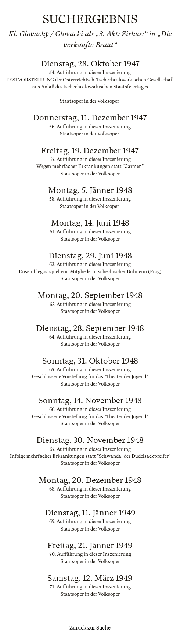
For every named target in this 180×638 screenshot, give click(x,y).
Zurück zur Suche (90, 628)
